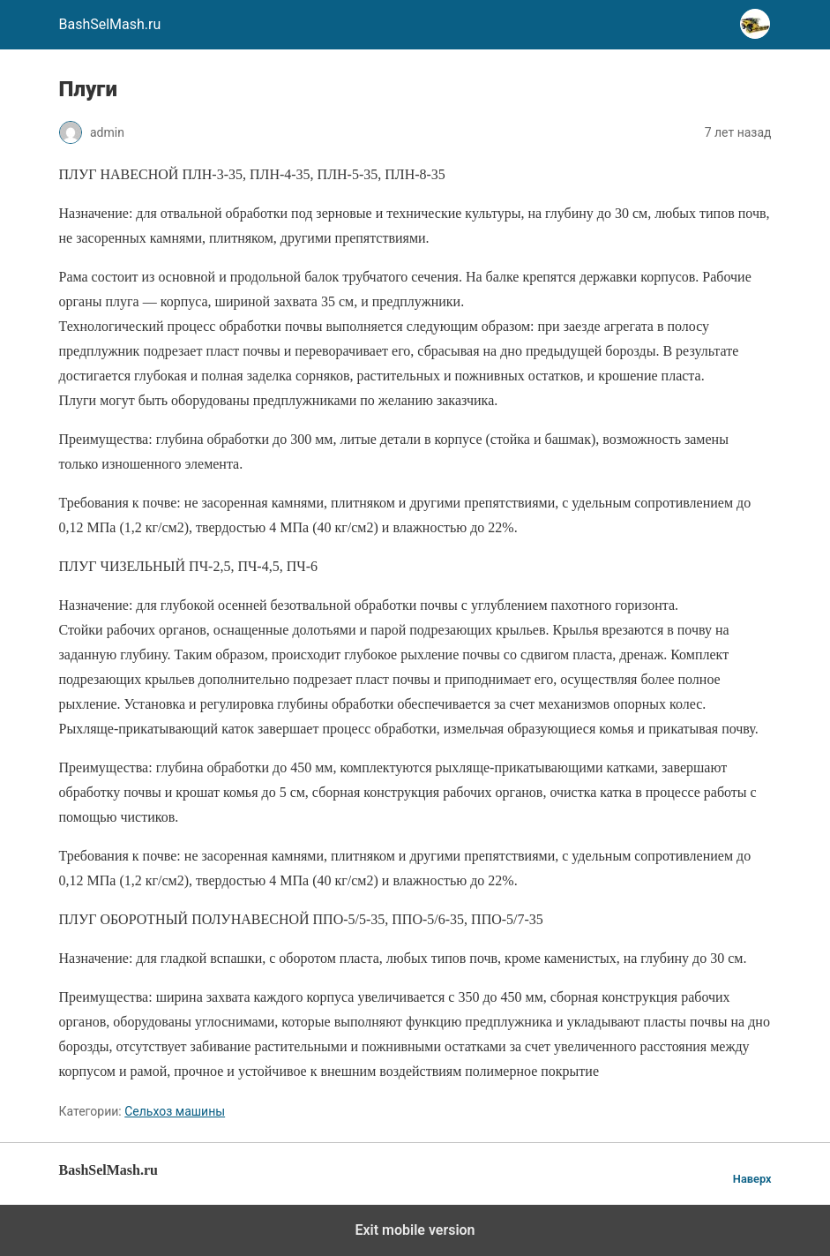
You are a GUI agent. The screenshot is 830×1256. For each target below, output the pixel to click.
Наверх (752, 1178)
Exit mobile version (415, 1230)
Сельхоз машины (174, 1111)
